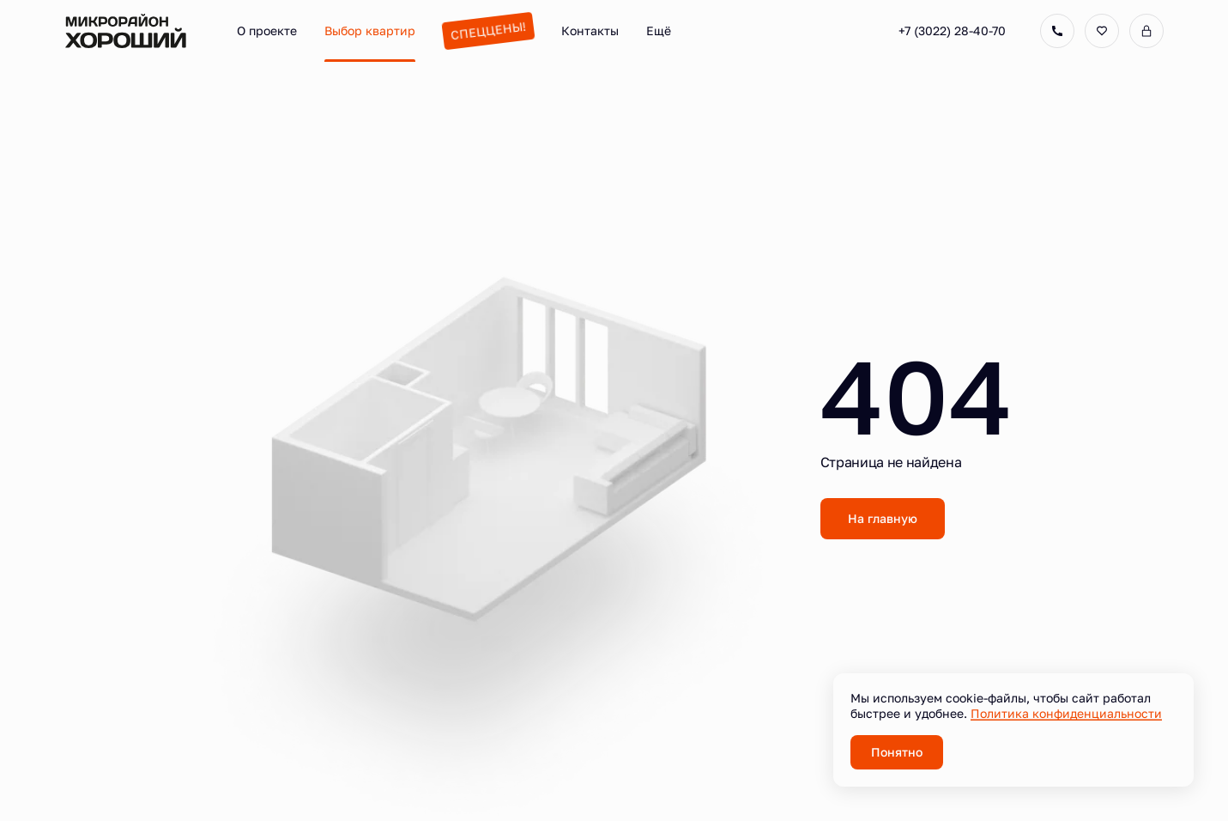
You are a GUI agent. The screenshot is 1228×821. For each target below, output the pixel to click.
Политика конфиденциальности (1066, 713)
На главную (882, 518)
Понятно (897, 752)
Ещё (658, 30)
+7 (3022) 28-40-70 (952, 30)
